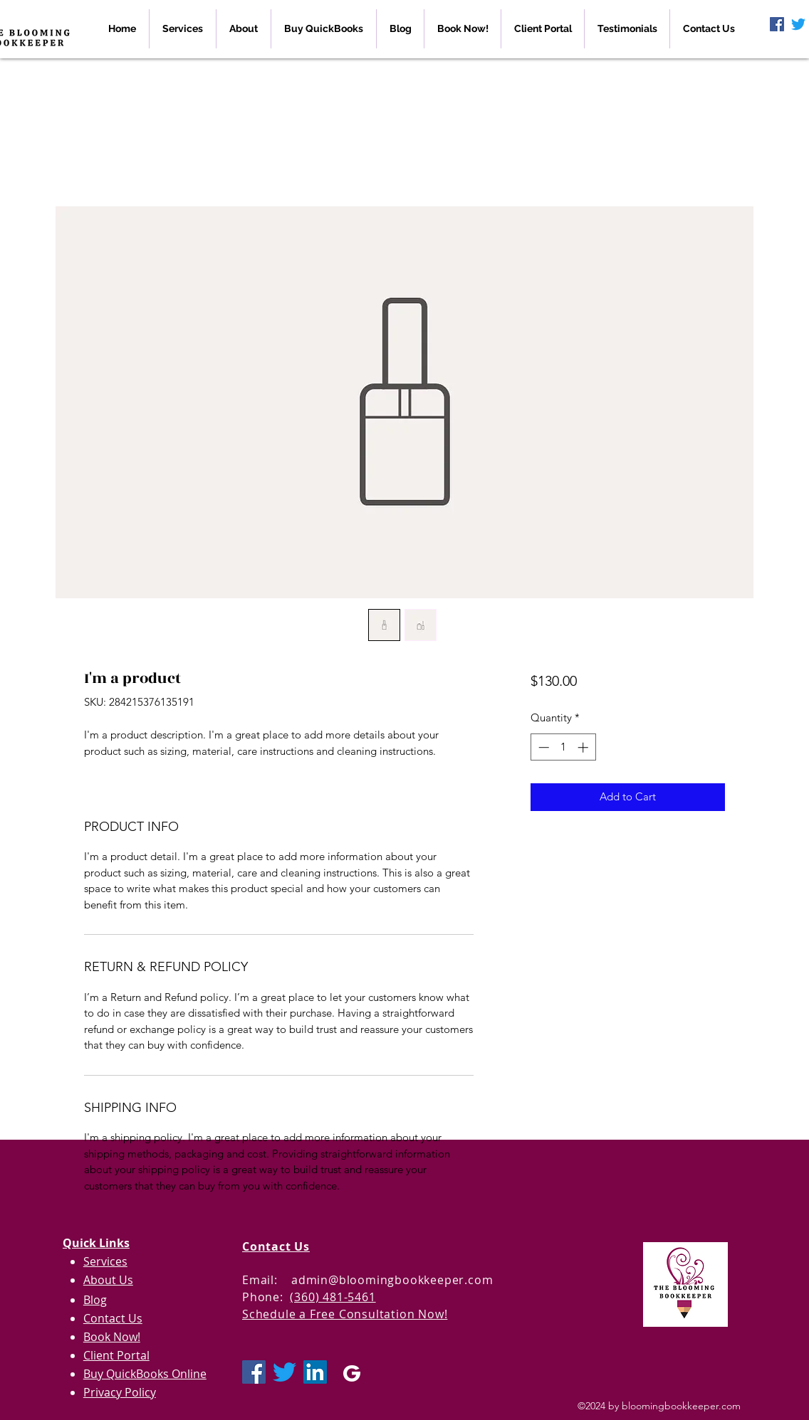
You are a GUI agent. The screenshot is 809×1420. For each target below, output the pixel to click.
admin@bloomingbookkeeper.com (392, 1280)
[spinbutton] (563, 747)
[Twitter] (798, 24)
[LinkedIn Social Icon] (315, 1372)
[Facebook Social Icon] (777, 24)
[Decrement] (542, 747)
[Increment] (584, 747)
